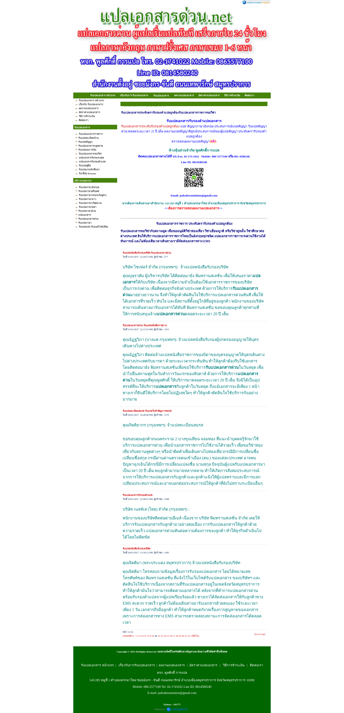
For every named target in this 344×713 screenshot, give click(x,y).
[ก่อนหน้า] (128, 636)
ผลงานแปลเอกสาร (184, 95)
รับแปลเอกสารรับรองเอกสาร (144, 105)
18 (177, 636)
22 (189, 636)
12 (159, 636)
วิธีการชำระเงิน (232, 95)
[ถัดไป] (195, 636)
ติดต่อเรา (249, 95)
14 (165, 636)
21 (186, 636)
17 (174, 636)
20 (183, 636)
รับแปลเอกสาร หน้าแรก (102, 95)
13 (162, 636)
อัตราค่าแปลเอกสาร (209, 95)
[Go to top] (259, 634)
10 (153, 636)
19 (180, 636)
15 (168, 636)
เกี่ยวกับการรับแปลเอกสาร (136, 665)
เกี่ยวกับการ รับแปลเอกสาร (134, 95)
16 (171, 636)
